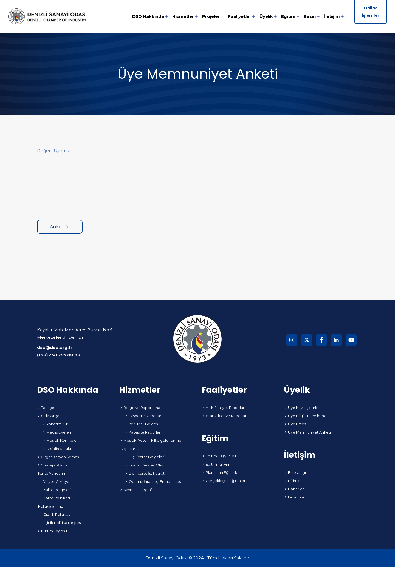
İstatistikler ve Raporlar (224, 416)
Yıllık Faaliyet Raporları (224, 407)
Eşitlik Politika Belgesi (62, 522)
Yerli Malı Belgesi (142, 424)
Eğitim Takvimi (217, 464)
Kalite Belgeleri (57, 490)
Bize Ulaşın (296, 472)
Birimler (293, 480)
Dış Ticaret (129, 448)
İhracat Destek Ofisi (144, 465)
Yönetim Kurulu (58, 424)
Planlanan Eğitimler (221, 472)
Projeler (211, 16)
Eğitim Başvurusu (219, 456)
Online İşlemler (370, 11)
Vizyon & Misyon (57, 481)
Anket (59, 226)
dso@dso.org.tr (54, 347)
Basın (310, 16)
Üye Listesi (296, 424)
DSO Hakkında (148, 16)
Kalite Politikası (56, 498)
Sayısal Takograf (136, 490)
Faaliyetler (239, 16)
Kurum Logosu (52, 531)
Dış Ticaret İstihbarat (145, 473)
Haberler (294, 489)
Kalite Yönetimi (51, 473)
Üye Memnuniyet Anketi (308, 432)
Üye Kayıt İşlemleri (303, 407)
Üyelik (266, 16)
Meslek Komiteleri (61, 440)
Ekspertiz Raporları (144, 416)
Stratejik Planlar (53, 465)
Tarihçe (46, 407)
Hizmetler (183, 16)
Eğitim (288, 16)
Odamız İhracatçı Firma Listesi (154, 481)
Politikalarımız (50, 506)
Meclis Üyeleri (57, 432)
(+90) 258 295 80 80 (58, 354)
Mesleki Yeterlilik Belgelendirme (150, 440)
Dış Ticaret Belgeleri (145, 457)
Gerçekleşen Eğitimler (224, 480)
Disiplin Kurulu (57, 448)
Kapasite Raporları (143, 432)
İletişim (332, 16)
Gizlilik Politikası (57, 514)
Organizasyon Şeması (59, 457)
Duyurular (295, 497)
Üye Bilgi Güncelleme (305, 416)
